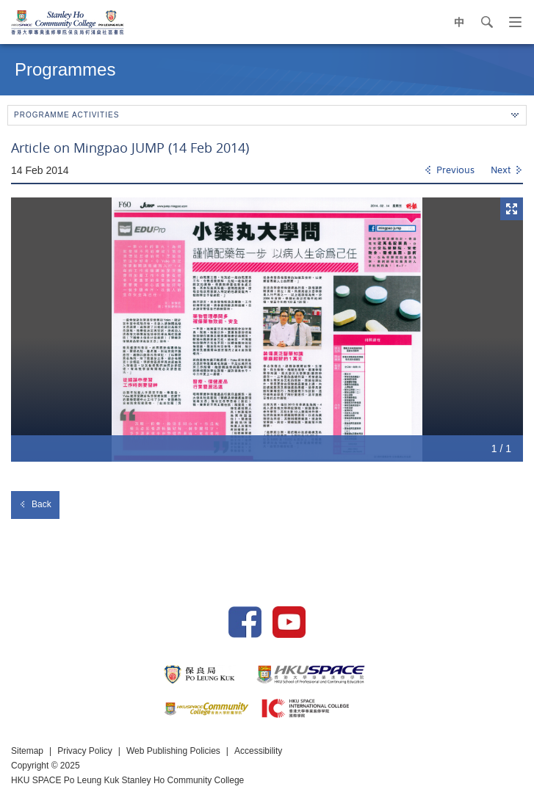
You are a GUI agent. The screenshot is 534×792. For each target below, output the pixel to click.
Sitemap (27, 751)
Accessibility (258, 751)
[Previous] (449, 171)
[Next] (507, 171)
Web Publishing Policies (173, 751)
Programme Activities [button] (266, 115)
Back (35, 504)
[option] (267, 329)
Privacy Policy (84, 751)
